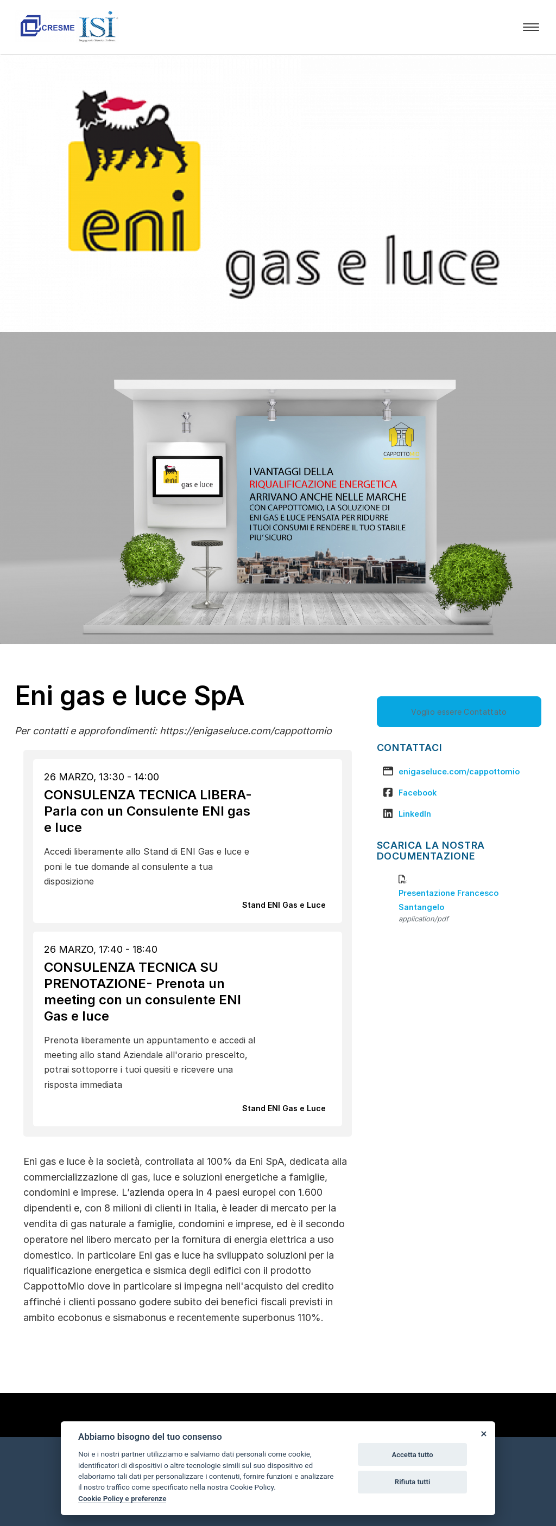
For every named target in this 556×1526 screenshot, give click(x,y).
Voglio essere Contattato (459, 711)
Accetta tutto (412, 1455)
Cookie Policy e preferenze (122, 1498)
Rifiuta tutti (413, 1482)
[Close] (483, 1433)
